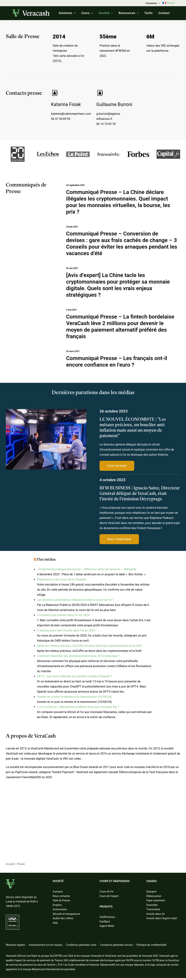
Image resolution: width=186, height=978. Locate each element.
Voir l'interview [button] (119, 539)
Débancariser (153, 896)
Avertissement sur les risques (45, 944)
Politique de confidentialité (151, 944)
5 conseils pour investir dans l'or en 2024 (63, 615)
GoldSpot (105, 921)
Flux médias (46, 559)
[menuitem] (152, 3)
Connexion (152, 3)
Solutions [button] (67, 13)
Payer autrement (155, 900)
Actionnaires (60, 909)
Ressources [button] (129, 13)
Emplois (57, 905)
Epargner (151, 891)
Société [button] (106, 13)
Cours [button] (87, 13)
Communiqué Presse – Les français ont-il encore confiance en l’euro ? (116, 361)
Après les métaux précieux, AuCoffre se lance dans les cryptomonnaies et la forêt (89, 645)
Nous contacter (61, 896)
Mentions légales (15, 944)
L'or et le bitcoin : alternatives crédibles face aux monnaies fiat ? (78, 707)
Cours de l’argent (109, 896)
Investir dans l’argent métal (161, 918)
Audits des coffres (63, 918)
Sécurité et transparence (66, 913)
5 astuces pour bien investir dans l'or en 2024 (66, 630)
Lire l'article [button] (116, 465)
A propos (58, 891)
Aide (55, 922)
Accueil (10, 864)
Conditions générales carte (81, 944)
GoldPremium (107, 917)
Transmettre (153, 909)
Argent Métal (107, 925)
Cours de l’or (107, 891)
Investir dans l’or (155, 913)
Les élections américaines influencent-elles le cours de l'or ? (75, 600)
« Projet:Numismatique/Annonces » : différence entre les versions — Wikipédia (86, 569)
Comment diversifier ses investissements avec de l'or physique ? (78, 656)
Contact (164, 13)
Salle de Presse (61, 900)
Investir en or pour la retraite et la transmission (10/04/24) (74, 696)
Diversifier (152, 905)
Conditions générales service (116, 944)
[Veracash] (31, 13)
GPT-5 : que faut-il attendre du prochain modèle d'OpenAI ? (74, 676)
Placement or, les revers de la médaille (61, 579)
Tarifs (148, 13)
